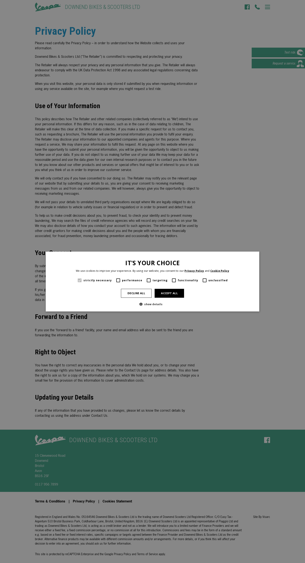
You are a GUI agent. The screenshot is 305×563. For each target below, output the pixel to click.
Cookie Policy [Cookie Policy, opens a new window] (219, 271)
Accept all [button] (169, 293)
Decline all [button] (136, 293)
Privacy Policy (194, 271)
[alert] (152, 281)
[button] (152, 304)
